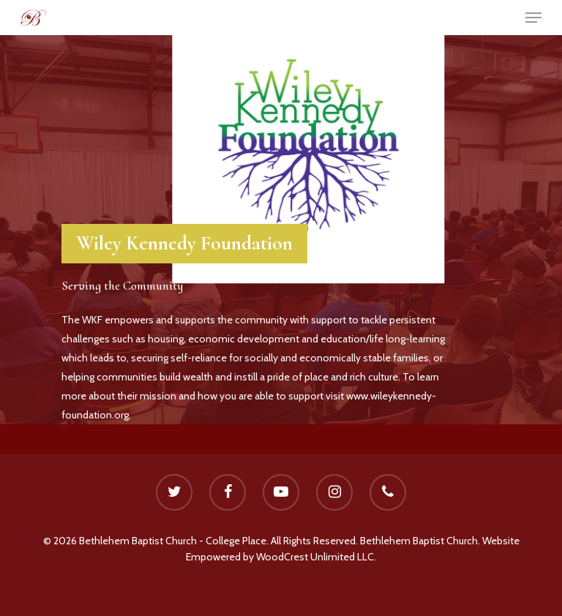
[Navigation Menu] (533, 17)
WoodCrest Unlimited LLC (315, 556)
